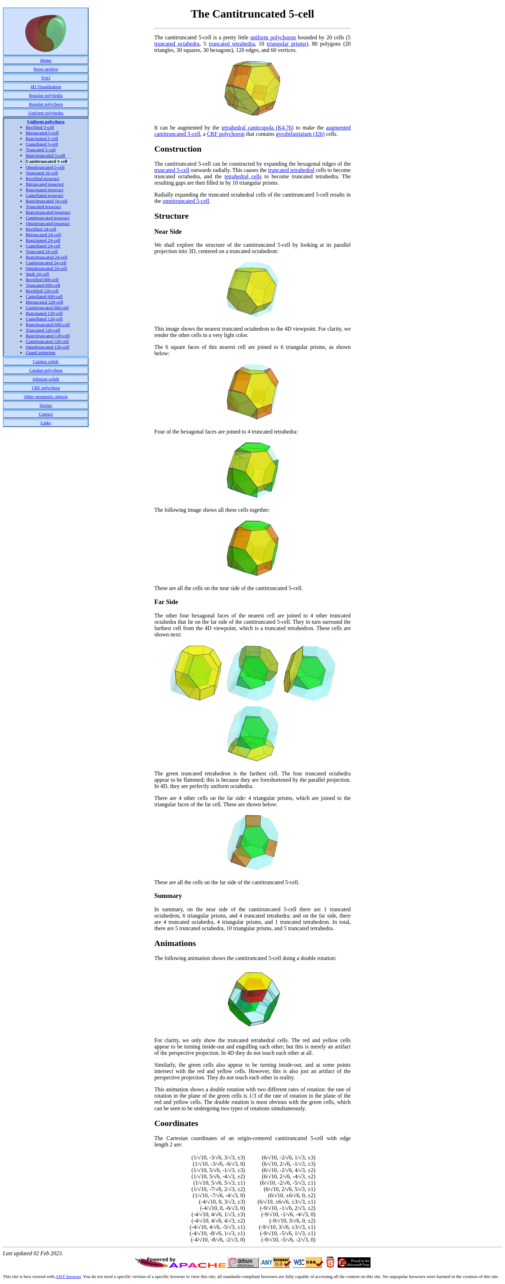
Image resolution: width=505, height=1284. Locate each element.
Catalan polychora (45, 370)
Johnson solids (45, 379)
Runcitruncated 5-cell (45, 155)
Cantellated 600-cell (44, 296)
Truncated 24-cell (42, 251)
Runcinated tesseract (44, 189)
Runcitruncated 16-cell (46, 201)
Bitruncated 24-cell (43, 234)
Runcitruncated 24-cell (46, 257)
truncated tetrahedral (291, 170)
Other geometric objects (46, 396)
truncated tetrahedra (232, 44)
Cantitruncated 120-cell (47, 341)
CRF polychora (46, 387)
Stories (46, 405)
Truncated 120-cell (43, 330)
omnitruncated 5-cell (186, 201)
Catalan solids (46, 361)
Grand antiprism (40, 352)
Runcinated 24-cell (43, 240)
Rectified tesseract (42, 178)
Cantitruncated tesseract (47, 217)
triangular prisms (286, 44)
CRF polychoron (225, 134)
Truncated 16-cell (42, 173)
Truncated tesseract (43, 206)
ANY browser (68, 1276)
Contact (46, 414)
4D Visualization (46, 86)
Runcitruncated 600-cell (47, 324)
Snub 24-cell (37, 274)
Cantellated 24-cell (43, 246)
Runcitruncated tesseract (48, 212)
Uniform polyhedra (45, 112)
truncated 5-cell (171, 170)
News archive (45, 69)
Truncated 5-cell (40, 149)
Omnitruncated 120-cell (47, 347)
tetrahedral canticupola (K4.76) (258, 128)
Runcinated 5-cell (42, 138)
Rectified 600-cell (42, 279)
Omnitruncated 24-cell (46, 268)
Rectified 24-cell (41, 229)
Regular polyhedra (45, 95)
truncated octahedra (177, 44)
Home (46, 60)
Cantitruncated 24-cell (46, 262)
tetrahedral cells (243, 176)
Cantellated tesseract (44, 195)
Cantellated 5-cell (42, 144)
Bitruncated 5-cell (42, 132)
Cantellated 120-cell (44, 319)
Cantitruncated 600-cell (47, 307)
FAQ (45, 77)
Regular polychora (45, 104)
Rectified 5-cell (40, 127)
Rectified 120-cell (42, 290)
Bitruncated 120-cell (44, 302)
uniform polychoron (273, 37)
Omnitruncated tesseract (48, 223)
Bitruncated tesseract (45, 184)
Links (46, 422)
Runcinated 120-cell (44, 313)
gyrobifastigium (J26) (300, 134)
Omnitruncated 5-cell (45, 167)
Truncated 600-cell (43, 285)
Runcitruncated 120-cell (47, 335)
